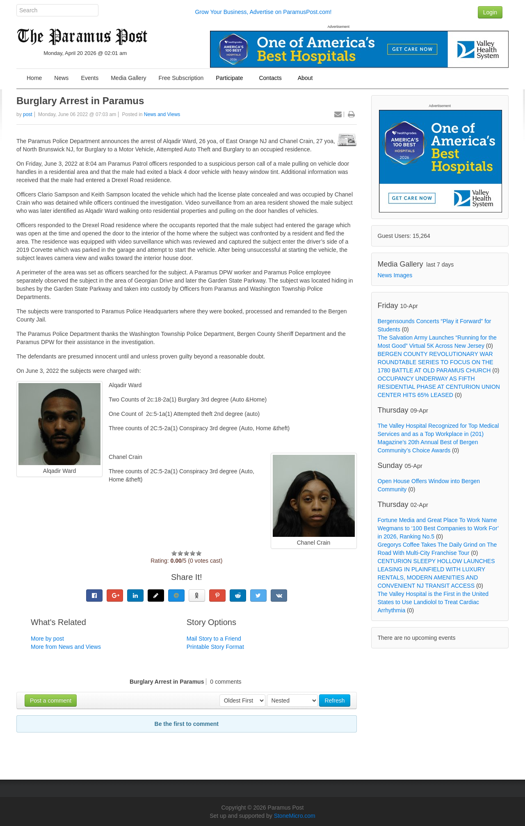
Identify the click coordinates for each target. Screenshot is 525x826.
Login (490, 12)
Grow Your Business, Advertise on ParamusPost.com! (263, 12)
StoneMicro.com (294, 815)
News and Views (162, 114)
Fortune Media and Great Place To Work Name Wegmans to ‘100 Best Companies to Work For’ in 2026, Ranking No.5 (438, 528)
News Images (395, 275)
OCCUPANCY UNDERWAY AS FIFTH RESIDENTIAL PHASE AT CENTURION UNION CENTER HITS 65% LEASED (439, 386)
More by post (47, 638)
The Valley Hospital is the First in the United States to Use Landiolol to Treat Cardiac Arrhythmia (433, 602)
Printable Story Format (215, 646)
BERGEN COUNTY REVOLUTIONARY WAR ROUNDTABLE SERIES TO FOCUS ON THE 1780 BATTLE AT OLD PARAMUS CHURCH (435, 362)
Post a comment (50, 700)
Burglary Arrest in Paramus (80, 100)
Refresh (334, 700)
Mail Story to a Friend (214, 638)
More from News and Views (66, 646)
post (27, 114)
